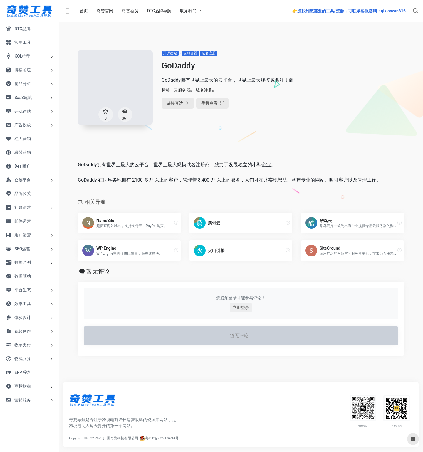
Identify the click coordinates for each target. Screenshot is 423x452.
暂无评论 (98, 271)
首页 (84, 11)
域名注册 (209, 53)
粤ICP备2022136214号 (162, 438)
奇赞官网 (105, 11)
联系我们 (188, 11)
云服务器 (190, 53)
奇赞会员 (130, 11)
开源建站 (170, 53)
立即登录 (241, 307)
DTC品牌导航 (159, 11)
